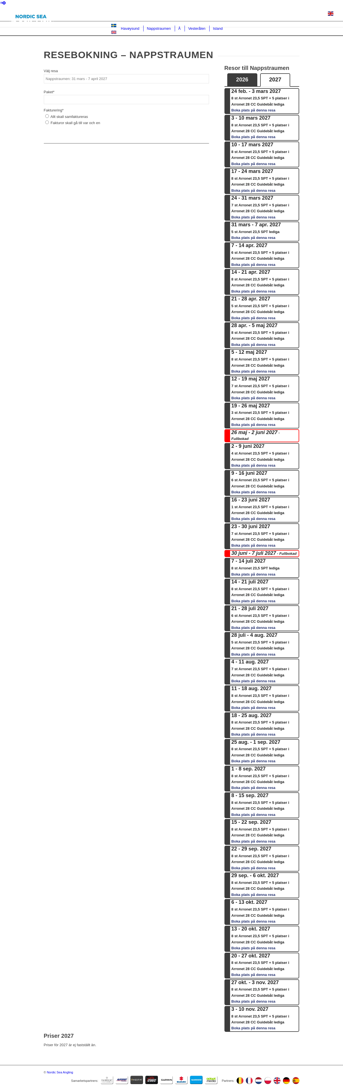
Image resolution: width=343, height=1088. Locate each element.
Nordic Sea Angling (60, 1072)
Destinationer (127, 14)
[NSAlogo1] (30, 16)
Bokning (185, 14)
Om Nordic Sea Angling (277, 14)
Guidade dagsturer (215, 14)
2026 (242, 79)
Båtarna (244, 14)
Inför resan (312, 14)
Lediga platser (158, 14)
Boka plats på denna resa (253, 110)
